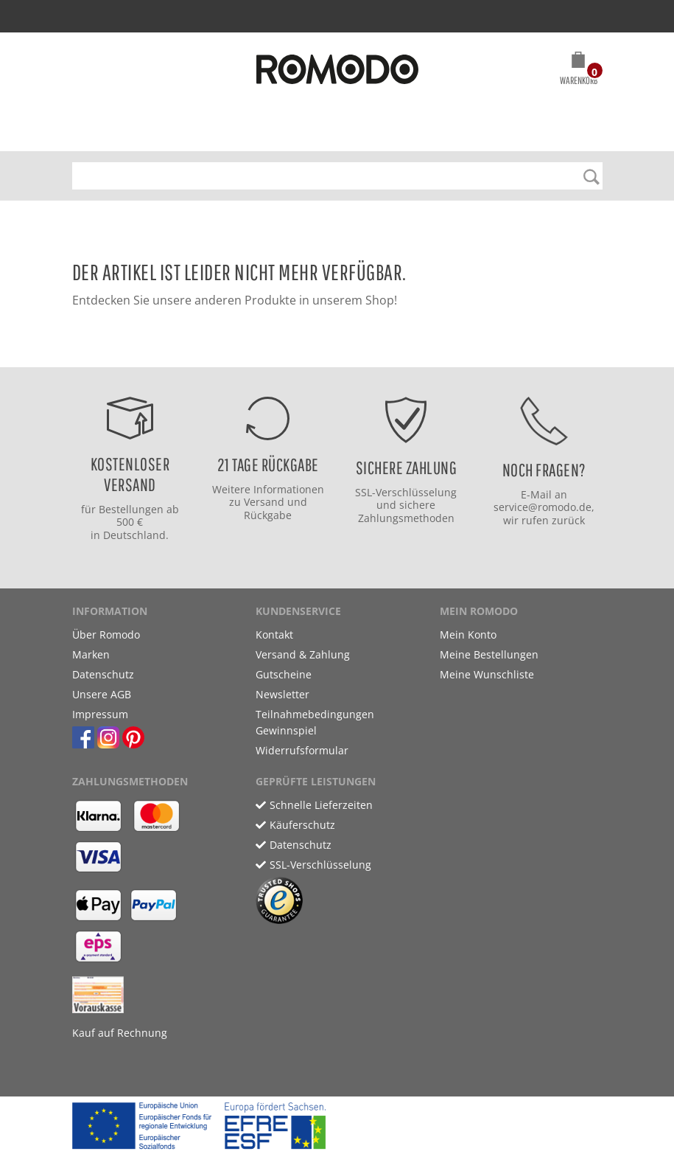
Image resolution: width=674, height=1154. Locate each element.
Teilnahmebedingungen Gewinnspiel (315, 722)
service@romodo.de (542, 507)
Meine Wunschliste (487, 674)
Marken (91, 654)
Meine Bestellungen (489, 654)
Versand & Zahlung (303, 654)
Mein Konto (468, 635)
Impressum (100, 714)
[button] (578, 71)
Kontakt (274, 635)
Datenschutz (103, 674)
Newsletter (282, 694)
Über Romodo (106, 635)
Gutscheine (284, 674)
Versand (264, 502)
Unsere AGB (101, 694)
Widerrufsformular (302, 750)
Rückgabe (268, 515)
